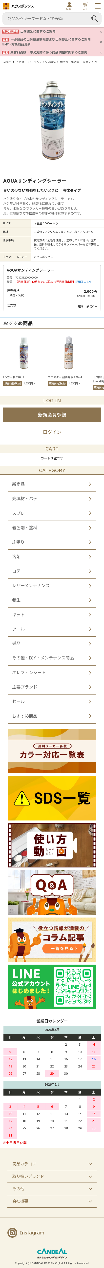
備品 (16, 643)
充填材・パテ (24, 498)
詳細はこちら (83, 282)
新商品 (18, 484)
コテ (16, 571)
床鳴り (18, 542)
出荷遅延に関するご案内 (38, 31)
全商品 (7, 62)
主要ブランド (24, 687)
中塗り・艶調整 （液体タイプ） (79, 62)
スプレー (20, 513)
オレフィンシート (29, 672)
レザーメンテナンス (31, 585)
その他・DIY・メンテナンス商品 (36, 62)
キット (18, 614)
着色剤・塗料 (24, 528)
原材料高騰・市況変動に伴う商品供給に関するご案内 (48, 52)
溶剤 (16, 556)
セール (18, 701)
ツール (18, 629)
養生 (16, 600)
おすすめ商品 (24, 716)
